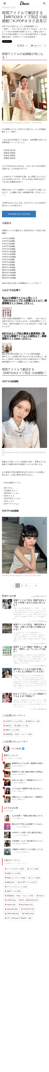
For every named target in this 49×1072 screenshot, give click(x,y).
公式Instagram (28, 1036)
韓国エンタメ (9, 1013)
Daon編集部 (16, 844)
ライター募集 (28, 1033)
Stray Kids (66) (11, 909)
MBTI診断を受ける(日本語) (19, 214)
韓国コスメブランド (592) (15, 878)
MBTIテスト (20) (33, 721)
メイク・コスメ (10, 1023)
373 (13, 818)
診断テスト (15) (21, 726)
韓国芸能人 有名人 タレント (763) (17, 734)
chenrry (14, 774)
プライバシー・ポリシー (32, 1023)
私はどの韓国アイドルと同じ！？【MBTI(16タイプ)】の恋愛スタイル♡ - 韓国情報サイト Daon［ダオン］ (24, 301)
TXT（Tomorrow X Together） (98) (18, 918)
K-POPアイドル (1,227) (12, 721)
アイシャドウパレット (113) (16, 887)
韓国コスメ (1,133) (12, 873)
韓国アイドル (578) (11, 730)
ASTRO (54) (10, 900)
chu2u (14, 766)
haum (14, 799)
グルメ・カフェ (10, 1040)
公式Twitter (27, 1040)
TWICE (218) (28, 914)
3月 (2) (40, 896)
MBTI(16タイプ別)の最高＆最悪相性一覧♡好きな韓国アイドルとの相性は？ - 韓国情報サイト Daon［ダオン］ (24, 336)
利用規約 (26, 1019)
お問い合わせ (28, 1026)
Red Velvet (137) (26, 905)
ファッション (9, 1020)
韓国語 (6, 1054)
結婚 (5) (7, 726)
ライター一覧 (28, 1029)
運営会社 (26, 1016)
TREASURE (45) (12, 914)
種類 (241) (9, 882)
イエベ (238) (34, 878)
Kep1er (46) (10, 905)
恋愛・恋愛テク (10, 1044)
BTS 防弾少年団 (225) (28, 900)
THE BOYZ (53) (27, 909)
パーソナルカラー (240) (14, 869)
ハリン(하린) (32, 621)
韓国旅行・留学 (10, 1016)
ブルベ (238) (32, 869)
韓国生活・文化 (10, 1057)
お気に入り (36, 46)
